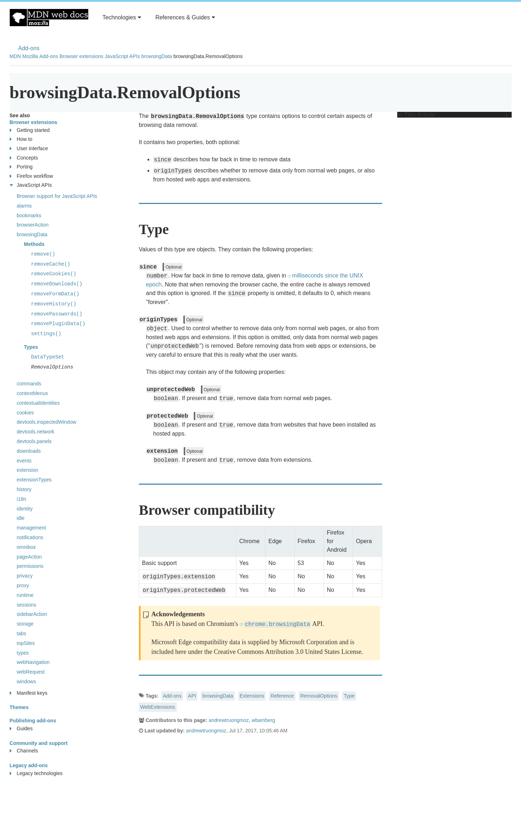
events (24, 461)
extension (27, 470)
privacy (25, 576)
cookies (25, 412)
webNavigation (33, 662)
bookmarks (29, 215)
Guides (21, 729)
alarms (24, 206)
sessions (26, 605)
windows (26, 681)
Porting (21, 167)
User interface (29, 149)
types (23, 653)
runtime (25, 595)
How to (21, 139)
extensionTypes (34, 480)
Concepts (24, 158)
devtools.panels (34, 441)
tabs (21, 633)
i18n (21, 499)
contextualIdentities (38, 403)
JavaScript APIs (122, 56)
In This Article (452, 115)
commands (29, 383)
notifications (30, 537)
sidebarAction (32, 614)
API (192, 696)
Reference (282, 696)
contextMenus (32, 393)
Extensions (252, 696)
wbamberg (263, 720)
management (31, 528)
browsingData (156, 56)
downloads (29, 451)
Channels (24, 751)
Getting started (30, 130)
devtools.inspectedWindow (46, 422)
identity (25, 509)
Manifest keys (29, 693)
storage (25, 624)
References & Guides (185, 17)
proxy (23, 585)
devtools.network (36, 431)
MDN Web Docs (49, 17)
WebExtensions (157, 707)
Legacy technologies (36, 773)
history (24, 489)
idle (21, 518)
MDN (15, 56)
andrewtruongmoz (228, 720)
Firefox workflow (31, 176)
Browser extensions (81, 56)
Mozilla (30, 56)
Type (349, 696)
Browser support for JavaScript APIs (57, 196)
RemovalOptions (319, 696)
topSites (26, 643)
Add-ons (29, 48)
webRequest (31, 672)
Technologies (122, 17)
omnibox (26, 547)
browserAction (33, 225)
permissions (30, 566)
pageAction (29, 557)
